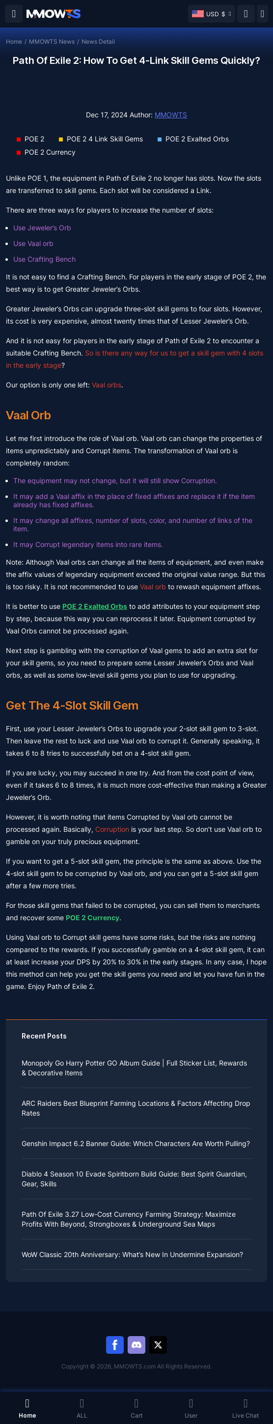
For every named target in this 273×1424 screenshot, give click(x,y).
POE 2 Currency (50, 152)
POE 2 (34, 139)
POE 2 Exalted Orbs (197, 139)
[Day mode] (262, 14)
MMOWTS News (52, 41)
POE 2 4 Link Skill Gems (105, 139)
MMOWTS (171, 114)
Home (14, 41)
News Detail (98, 41)
